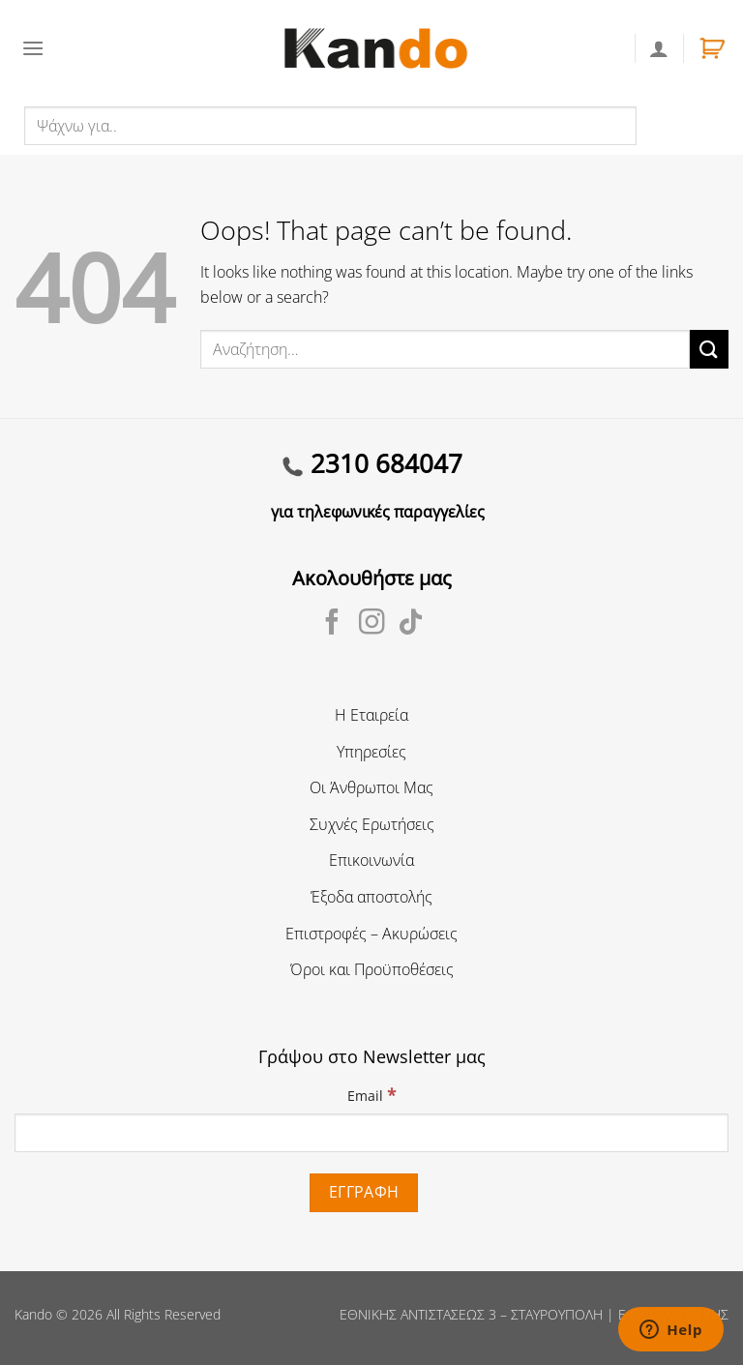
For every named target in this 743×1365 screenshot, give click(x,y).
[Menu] (33, 48)
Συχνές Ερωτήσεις (372, 824)
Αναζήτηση (678, 125)
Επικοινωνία (371, 860)
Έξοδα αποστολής (371, 896)
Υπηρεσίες (371, 751)
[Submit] (709, 349)
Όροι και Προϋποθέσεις (372, 969)
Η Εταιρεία (371, 715)
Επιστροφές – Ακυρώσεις (371, 933)
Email (371, 1094)
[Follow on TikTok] (411, 623)
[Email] (371, 1132)
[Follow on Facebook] (332, 623)
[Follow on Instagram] (372, 623)
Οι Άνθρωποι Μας (371, 787)
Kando (33, 1314)
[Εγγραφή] (364, 1192)
